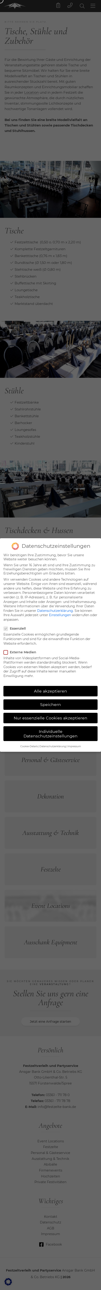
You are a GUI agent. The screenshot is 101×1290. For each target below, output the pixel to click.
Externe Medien (21, 647)
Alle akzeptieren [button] (50, 685)
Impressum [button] (74, 741)
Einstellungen (60, 610)
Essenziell (16, 623)
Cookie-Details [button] (29, 741)
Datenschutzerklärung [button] (52, 741)
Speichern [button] (50, 699)
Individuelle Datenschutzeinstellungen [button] (50, 728)
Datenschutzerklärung (55, 605)
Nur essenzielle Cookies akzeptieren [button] (50, 712)
